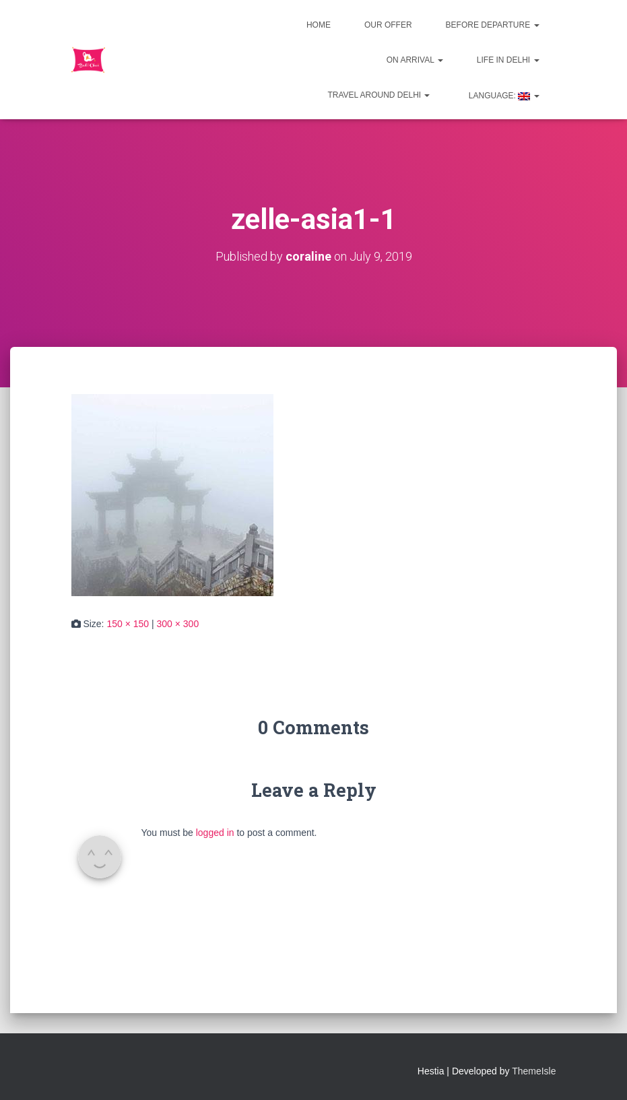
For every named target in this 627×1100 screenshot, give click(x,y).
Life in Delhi (508, 60)
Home (318, 25)
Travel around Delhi (378, 95)
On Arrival (415, 60)
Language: (502, 95)
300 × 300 (178, 623)
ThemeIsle (534, 1071)
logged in (215, 832)
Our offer (388, 25)
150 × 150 (127, 623)
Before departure (492, 25)
